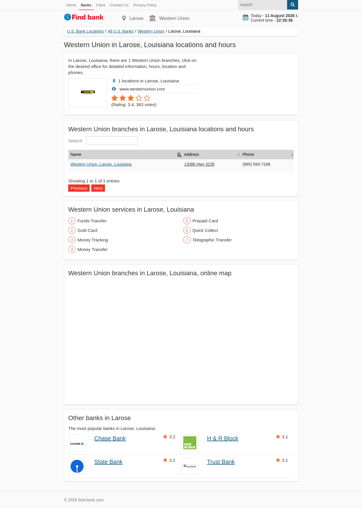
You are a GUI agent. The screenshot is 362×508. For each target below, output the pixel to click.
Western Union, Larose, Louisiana (101, 164)
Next (98, 188)
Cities (101, 5)
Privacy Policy (145, 5)
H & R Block (222, 438)
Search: (103, 140)
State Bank (108, 462)
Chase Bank (110, 438)
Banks (86, 5)
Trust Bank (221, 462)
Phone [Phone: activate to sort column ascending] (248, 154)
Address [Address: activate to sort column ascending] (191, 154)
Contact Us (119, 5)
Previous (79, 188)
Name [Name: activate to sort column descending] (76, 154)
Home (71, 5)
